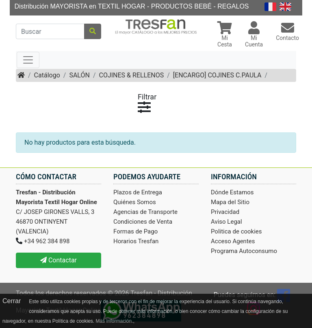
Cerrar (11, 300)
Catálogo (47, 75)
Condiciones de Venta (142, 221)
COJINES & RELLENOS (131, 75)
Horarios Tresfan (135, 241)
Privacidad (225, 212)
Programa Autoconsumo (244, 251)
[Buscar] (50, 31)
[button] (224, 35)
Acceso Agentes (233, 241)
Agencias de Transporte (145, 212)
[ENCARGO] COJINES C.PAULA (217, 75)
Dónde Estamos (232, 192)
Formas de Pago (135, 231)
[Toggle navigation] (28, 60)
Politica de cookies (236, 231)
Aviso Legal (226, 221)
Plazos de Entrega (137, 192)
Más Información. (114, 321)
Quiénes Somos (134, 202)
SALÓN (79, 75)
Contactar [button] (58, 260)
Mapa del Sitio (230, 202)
